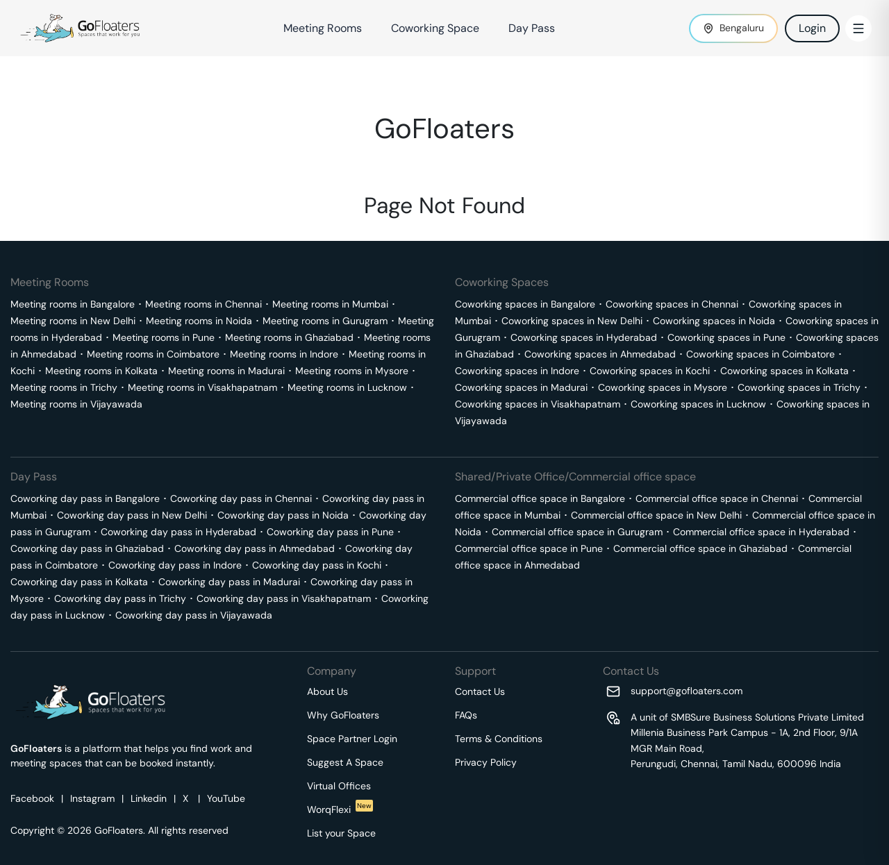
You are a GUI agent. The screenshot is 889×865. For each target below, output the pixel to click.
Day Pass (531, 28)
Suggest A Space (345, 762)
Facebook (32, 798)
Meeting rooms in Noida (199, 320)
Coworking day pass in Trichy (120, 598)
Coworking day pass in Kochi (316, 565)
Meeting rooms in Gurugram (325, 320)
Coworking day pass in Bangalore (85, 498)
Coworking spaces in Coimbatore (760, 354)
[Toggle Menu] (858, 28)
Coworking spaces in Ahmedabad (600, 354)
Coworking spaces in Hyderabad (583, 337)
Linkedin (149, 798)
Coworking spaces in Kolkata (784, 370)
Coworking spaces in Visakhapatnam (537, 404)
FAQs (466, 715)
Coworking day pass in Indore (175, 565)
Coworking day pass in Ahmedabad (254, 548)
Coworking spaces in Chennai (672, 304)
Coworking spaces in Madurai (521, 387)
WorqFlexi (340, 809)
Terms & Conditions (498, 738)
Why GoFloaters (343, 715)
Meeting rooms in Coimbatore (153, 354)
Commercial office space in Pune (529, 548)
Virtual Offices (339, 786)
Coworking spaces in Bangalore (525, 304)
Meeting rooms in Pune (164, 337)
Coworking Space (435, 28)
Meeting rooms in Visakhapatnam (202, 387)
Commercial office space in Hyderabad (761, 532)
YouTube (226, 798)
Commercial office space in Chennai (716, 498)
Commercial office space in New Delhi (656, 515)
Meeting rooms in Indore (284, 354)
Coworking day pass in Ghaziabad (87, 548)
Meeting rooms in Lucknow (347, 387)
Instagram (92, 798)
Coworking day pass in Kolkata (79, 582)
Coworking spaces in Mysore (662, 387)
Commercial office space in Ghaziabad (700, 548)
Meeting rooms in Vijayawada (76, 404)
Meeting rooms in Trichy (63, 387)
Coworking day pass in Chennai (241, 498)
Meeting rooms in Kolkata (101, 370)
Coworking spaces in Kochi (650, 370)
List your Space (341, 833)
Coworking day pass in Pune (330, 532)
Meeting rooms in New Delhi (72, 320)
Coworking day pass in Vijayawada (193, 615)
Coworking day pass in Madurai (229, 582)
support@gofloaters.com (686, 691)
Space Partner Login (352, 738)
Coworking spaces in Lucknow (698, 404)
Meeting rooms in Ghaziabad (289, 337)
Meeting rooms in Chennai (203, 304)
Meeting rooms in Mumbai (330, 304)
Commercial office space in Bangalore (540, 498)
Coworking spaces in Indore (517, 370)
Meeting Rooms (322, 28)
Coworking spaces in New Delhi (571, 320)
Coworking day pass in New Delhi (132, 515)
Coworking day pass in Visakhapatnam (284, 598)
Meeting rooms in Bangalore (72, 304)
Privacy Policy (486, 762)
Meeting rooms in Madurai (226, 370)
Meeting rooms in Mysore (351, 370)
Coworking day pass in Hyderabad (178, 532)
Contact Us (480, 691)
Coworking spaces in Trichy (799, 387)
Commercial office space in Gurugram (577, 532)
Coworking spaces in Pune (726, 337)
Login (812, 28)
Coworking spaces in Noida (714, 320)
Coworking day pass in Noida (283, 515)
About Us (327, 691)
